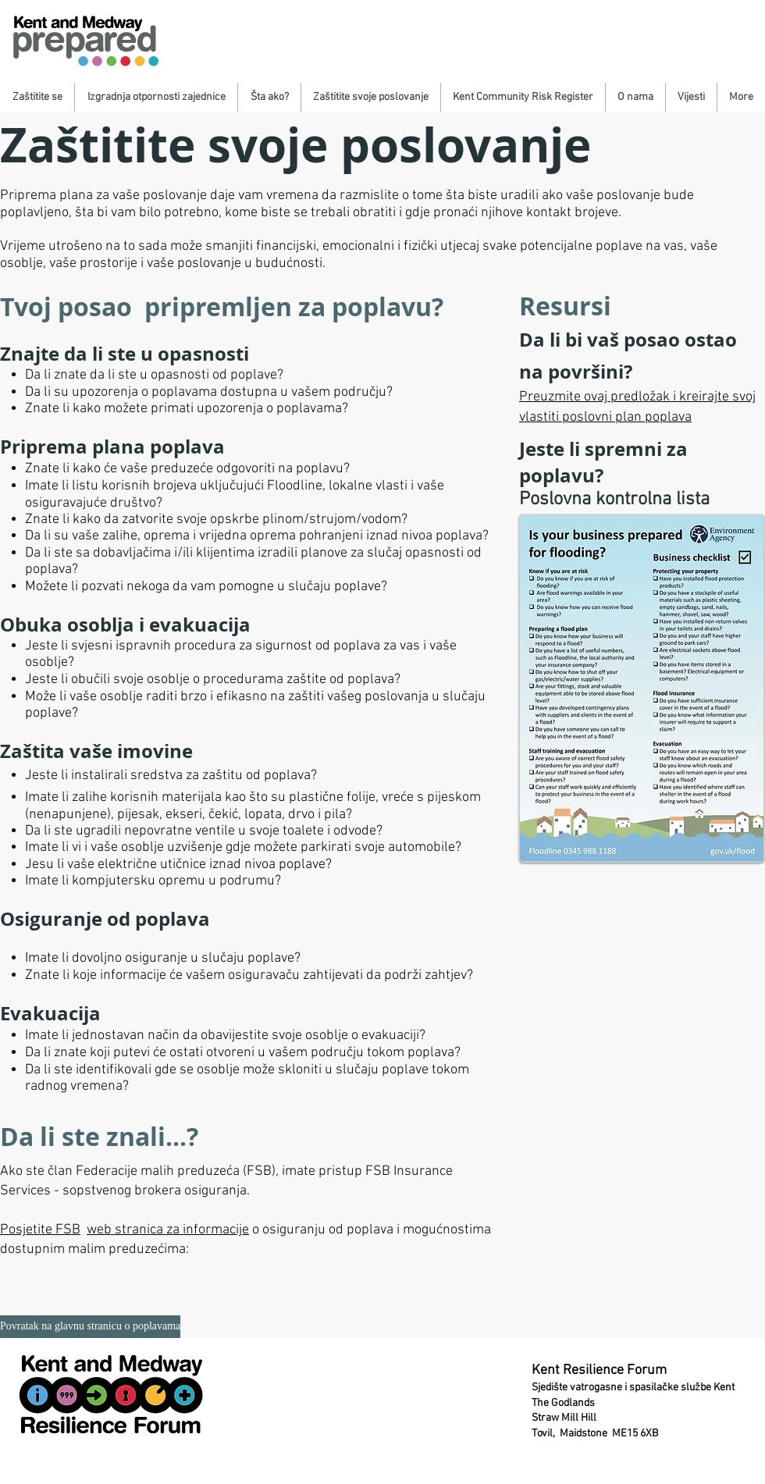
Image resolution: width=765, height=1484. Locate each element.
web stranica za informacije (168, 1230)
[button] (37, 97)
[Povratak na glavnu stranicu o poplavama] (90, 1326)
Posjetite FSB (40, 1230)
